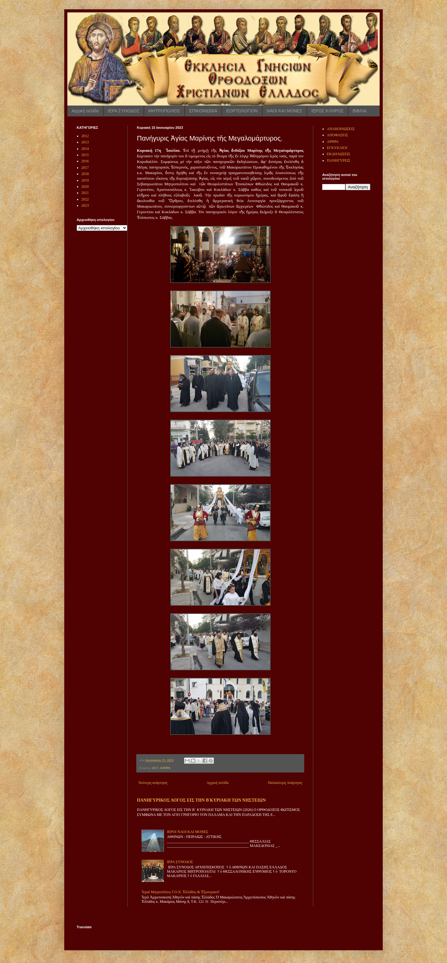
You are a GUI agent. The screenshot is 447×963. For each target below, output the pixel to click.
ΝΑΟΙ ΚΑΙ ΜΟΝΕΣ (284, 110)
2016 (85, 161)
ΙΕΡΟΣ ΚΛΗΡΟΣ (327, 110)
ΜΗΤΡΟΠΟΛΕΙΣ (164, 110)
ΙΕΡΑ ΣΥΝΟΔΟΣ (123, 110)
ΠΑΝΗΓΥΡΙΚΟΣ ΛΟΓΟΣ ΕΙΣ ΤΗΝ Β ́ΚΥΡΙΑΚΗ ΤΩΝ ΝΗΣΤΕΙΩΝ (201, 800)
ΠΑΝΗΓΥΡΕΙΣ (338, 160)
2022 (85, 199)
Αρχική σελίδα (85, 110)
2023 (85, 205)
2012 (85, 136)
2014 (85, 148)
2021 (85, 193)
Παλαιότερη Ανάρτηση (285, 783)
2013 (85, 142)
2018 (85, 174)
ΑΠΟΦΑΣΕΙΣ (337, 135)
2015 (85, 155)
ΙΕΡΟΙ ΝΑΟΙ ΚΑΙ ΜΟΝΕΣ (187, 832)
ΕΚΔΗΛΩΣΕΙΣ (338, 154)
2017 (155, 768)
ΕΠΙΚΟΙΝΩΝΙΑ (203, 110)
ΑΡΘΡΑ (165, 768)
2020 (85, 186)
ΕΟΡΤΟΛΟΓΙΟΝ (242, 110)
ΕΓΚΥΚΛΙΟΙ (337, 148)
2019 (85, 180)
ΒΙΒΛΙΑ (360, 110)
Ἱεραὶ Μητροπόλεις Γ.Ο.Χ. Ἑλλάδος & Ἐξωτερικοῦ (180, 892)
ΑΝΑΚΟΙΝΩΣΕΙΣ (340, 129)
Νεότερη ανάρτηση (152, 783)
